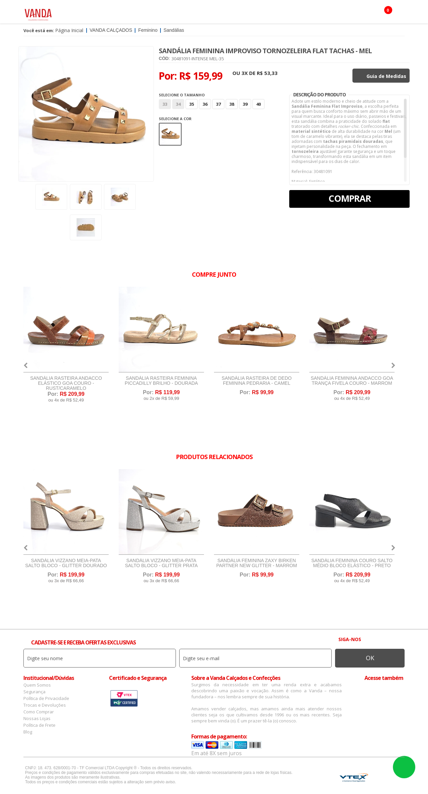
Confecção (199, 13)
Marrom (170, 134)
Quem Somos (37, 685)
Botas (283, 13)
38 (231, 104)
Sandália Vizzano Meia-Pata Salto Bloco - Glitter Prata (161, 563)
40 (258, 104)
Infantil (257, 13)
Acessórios (163, 13)
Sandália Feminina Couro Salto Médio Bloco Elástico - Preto (352, 563)
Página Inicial (69, 30)
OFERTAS (309, 13)
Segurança (34, 692)
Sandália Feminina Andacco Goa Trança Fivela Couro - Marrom (352, 381)
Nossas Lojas (36, 718)
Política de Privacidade (46, 698)
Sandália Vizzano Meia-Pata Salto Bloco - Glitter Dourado (66, 563)
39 (245, 104)
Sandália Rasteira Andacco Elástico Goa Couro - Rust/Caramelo (66, 383)
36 (205, 104)
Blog (27, 732)
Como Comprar (38, 712)
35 (191, 104)
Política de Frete (39, 725)
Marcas (229, 13)
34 (178, 104)
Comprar (349, 198)
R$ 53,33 (267, 73)
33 (165, 104)
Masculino (128, 13)
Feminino (96, 13)
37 (218, 104)
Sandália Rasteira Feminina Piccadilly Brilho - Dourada (161, 381)
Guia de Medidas (386, 76)
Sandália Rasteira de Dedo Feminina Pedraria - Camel (257, 381)
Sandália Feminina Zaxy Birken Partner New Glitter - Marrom (256, 563)
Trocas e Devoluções (44, 705)
